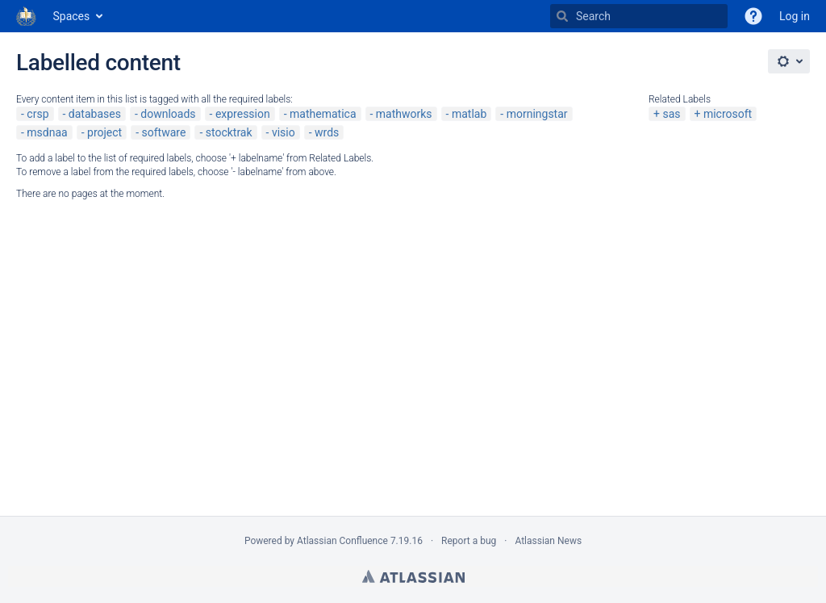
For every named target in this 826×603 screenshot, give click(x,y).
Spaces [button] (71, 16)
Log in (794, 16)
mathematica (323, 113)
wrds (327, 132)
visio (283, 132)
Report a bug (468, 540)
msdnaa (47, 132)
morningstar (537, 113)
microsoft (727, 113)
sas (671, 113)
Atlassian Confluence (342, 540)
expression (242, 113)
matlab (469, 113)
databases (95, 113)
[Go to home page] (26, 16)
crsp (37, 113)
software (164, 132)
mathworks (404, 113)
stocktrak (229, 132)
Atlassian (413, 576)
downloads (167, 113)
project (104, 132)
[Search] (562, 16)
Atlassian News (548, 540)
